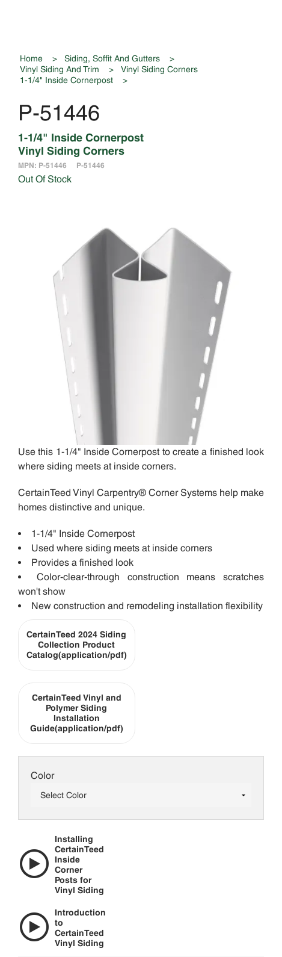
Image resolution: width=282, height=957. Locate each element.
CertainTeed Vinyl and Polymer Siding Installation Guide (76, 713)
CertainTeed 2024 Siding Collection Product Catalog (76, 645)
